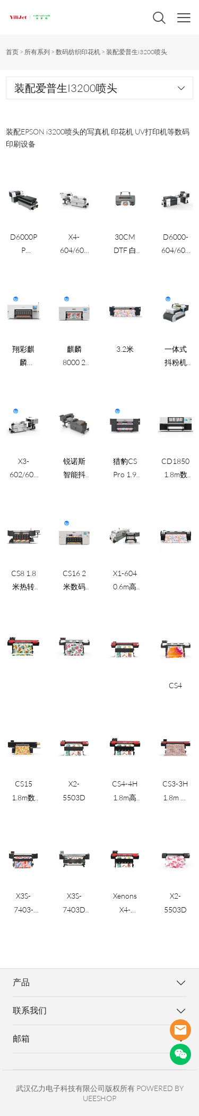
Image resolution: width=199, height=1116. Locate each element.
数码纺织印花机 (78, 52)
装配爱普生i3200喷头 (136, 52)
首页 (12, 52)
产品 (21, 982)
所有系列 (37, 52)
